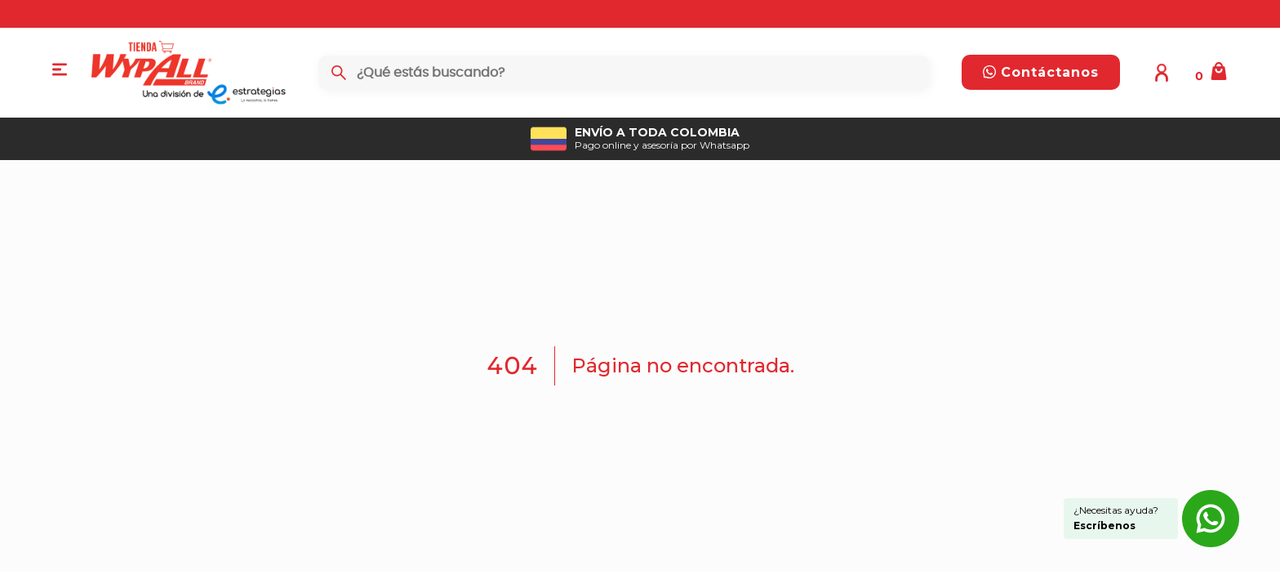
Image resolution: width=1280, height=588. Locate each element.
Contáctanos (1041, 72)
